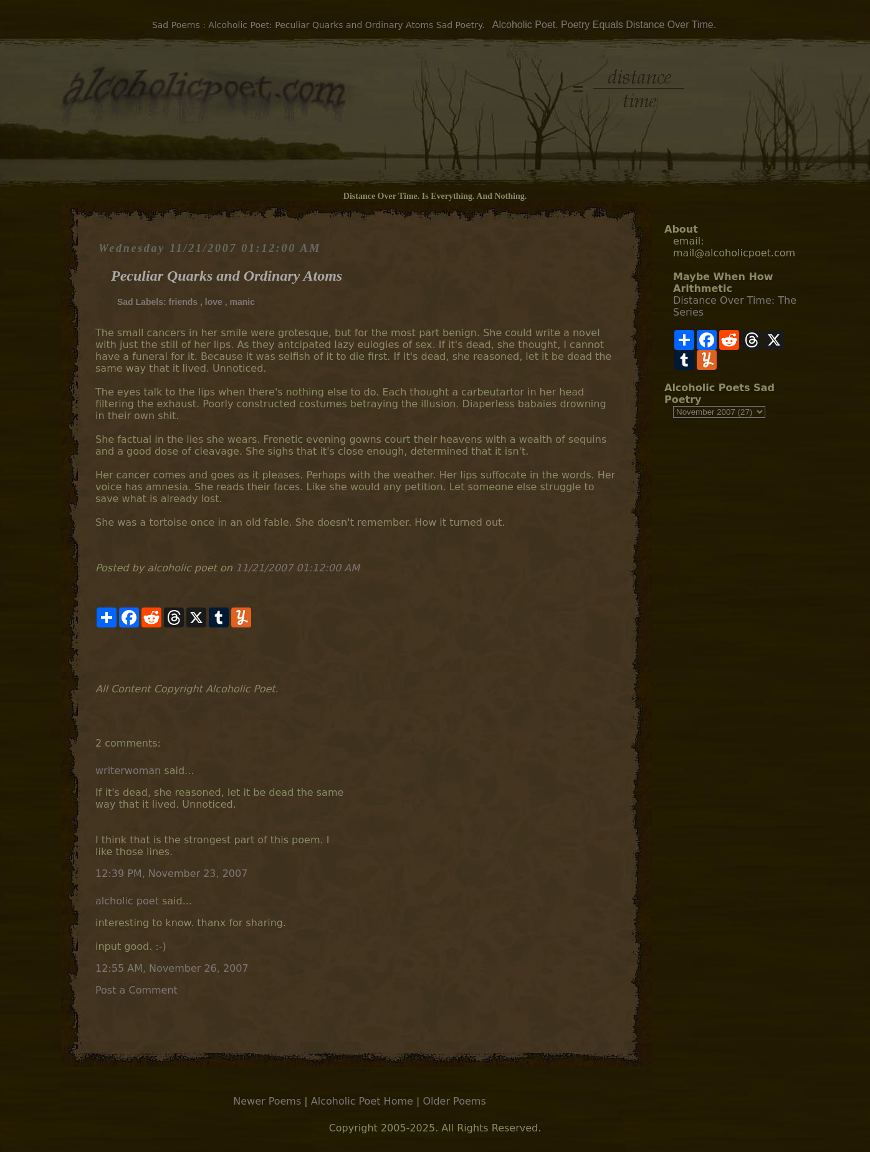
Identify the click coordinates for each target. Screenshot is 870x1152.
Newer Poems (267, 1101)
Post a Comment (136, 990)
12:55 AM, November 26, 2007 (172, 968)
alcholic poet (127, 901)
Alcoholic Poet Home (362, 1101)
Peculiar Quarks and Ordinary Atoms (226, 276)
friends (183, 302)
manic (242, 302)
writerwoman (128, 771)
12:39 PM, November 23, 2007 (171, 873)
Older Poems (454, 1101)
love (213, 302)
